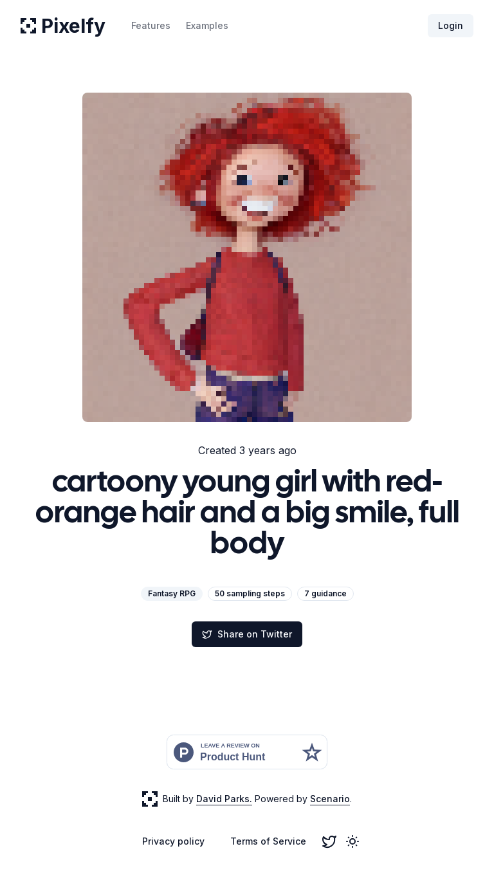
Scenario (330, 798)
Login (450, 25)
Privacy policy (173, 841)
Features (150, 25)
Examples (207, 25)
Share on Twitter (247, 633)
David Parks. (224, 798)
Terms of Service (268, 841)
